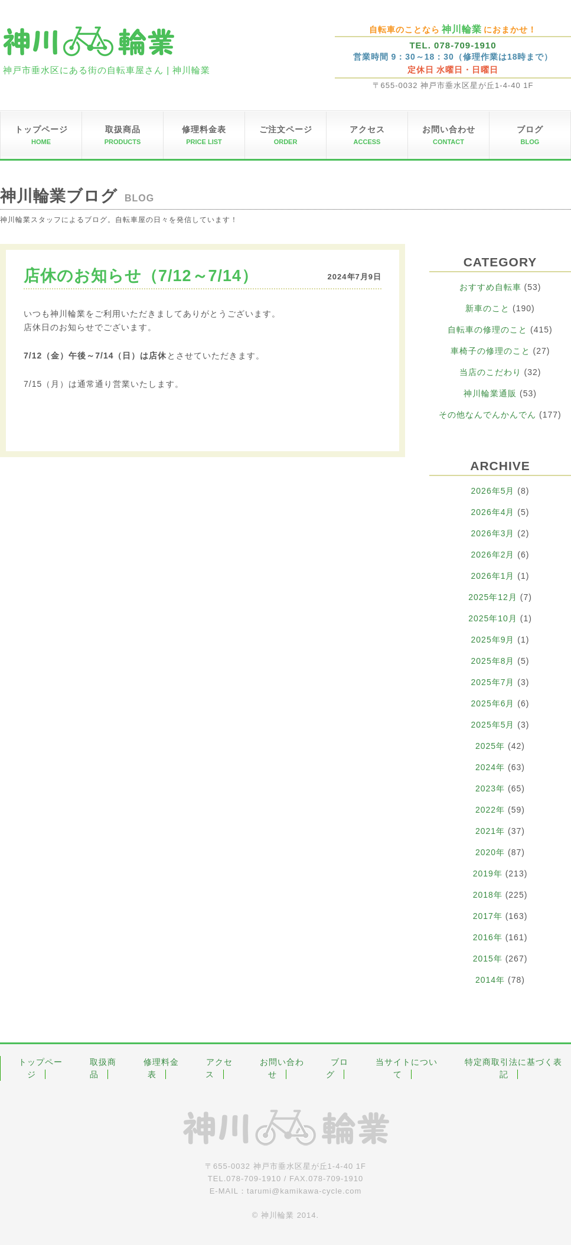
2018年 (488, 894)
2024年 (490, 767)
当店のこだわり (490, 372)
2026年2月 (493, 554)
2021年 (490, 831)
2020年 (490, 852)
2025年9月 (493, 639)
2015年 (488, 958)
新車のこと (487, 308)
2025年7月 (493, 682)
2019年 (488, 873)
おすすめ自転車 (490, 287)
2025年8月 (493, 661)
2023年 (490, 788)
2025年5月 (493, 724)
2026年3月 (493, 533)
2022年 (490, 809)
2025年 (490, 746)
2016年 (488, 937)
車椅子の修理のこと (490, 351)
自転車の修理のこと (487, 329)
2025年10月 (492, 618)
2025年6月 (493, 703)
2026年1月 (493, 576)
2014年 (490, 980)
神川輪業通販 (490, 393)
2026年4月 (493, 512)
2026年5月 (493, 491)
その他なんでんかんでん (487, 414)
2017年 (488, 916)
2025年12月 (492, 597)
